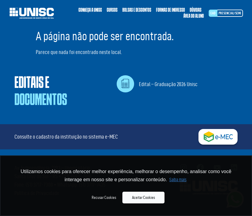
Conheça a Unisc (90, 10)
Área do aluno (193, 16)
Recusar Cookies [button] (104, 197)
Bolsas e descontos (136, 10)
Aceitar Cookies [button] (143, 197)
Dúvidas (195, 10)
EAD (213, 13)
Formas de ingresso (170, 10)
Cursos (112, 10)
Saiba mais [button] (177, 179)
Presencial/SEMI (230, 13)
